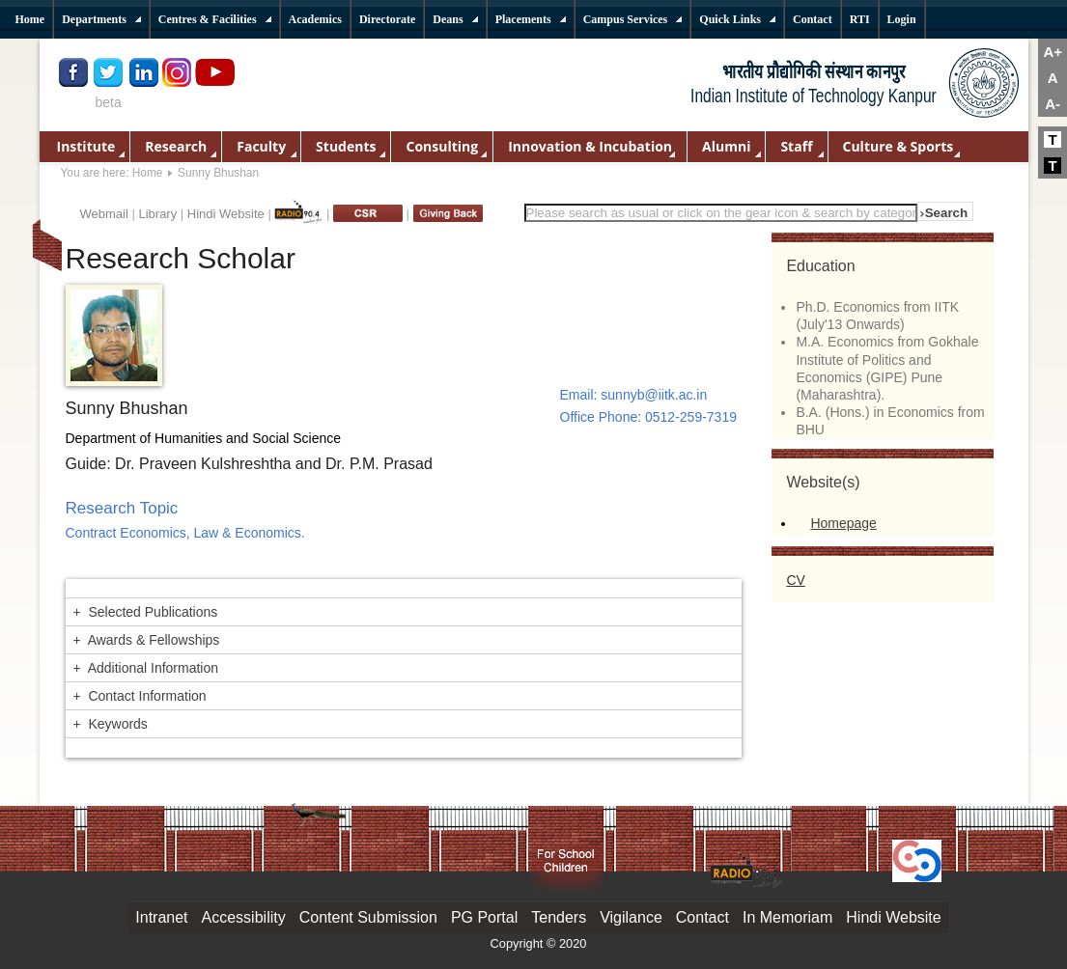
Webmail (104, 214)
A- (1052, 104)
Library (157, 214)
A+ (1052, 51)
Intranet (161, 917)
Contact (702, 917)
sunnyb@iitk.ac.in (654, 394)
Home (147, 173)
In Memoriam (787, 917)
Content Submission (368, 917)
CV (795, 580)
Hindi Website (226, 214)
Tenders (558, 917)
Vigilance (631, 917)
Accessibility (244, 917)
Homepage (843, 523)
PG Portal (484, 917)
